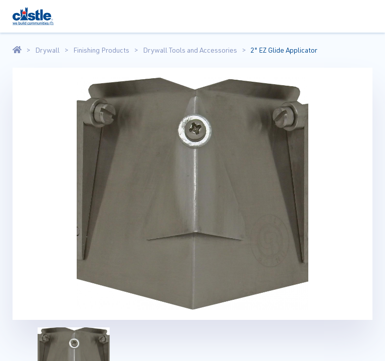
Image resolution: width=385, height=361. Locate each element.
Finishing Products (101, 50)
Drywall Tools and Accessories (190, 50)
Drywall (47, 50)
